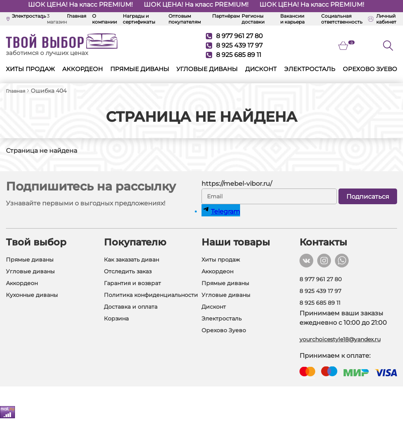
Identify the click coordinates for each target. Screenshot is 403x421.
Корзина (116, 318)
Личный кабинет (382, 19)
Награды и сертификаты (139, 19)
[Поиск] (393, 45)
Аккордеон (82, 69)
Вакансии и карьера (292, 19)
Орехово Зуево (370, 69)
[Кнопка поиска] (388, 45)
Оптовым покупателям (184, 19)
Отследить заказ (128, 271)
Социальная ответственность (341, 19)
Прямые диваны (139, 69)
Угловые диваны (207, 69)
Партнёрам (226, 16)
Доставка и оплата (130, 306)
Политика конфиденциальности (151, 294)
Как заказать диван (131, 259)
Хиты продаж (30, 69)
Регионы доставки (253, 19)
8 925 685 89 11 (233, 55)
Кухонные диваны (32, 294)
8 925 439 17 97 (234, 45)
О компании (104, 19)
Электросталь (309, 69)
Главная (76, 16)
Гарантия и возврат (132, 283)
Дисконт (261, 69)
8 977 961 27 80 (234, 36)
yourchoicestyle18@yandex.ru (340, 339)
